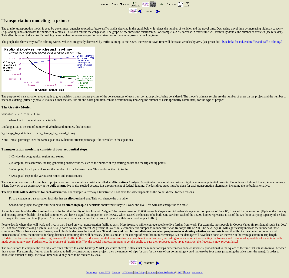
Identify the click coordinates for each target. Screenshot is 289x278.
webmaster (197, 273)
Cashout (116, 273)
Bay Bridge (140, 273)
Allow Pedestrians (166, 273)
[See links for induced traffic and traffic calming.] (252, 41)
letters (187, 273)
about (104, 273)
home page (91, 273)
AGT (180, 273)
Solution (151, 273)
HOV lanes (127, 273)
